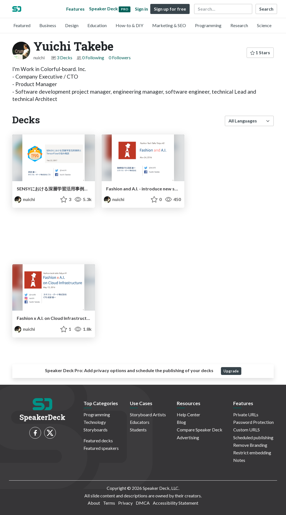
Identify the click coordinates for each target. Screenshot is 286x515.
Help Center (188, 414)
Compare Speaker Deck (199, 429)
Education (97, 25)
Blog (181, 422)
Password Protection (253, 422)
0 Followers (120, 57)
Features (75, 8)
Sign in (141, 8)
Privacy (125, 502)
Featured (21, 25)
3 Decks (64, 57)
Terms (109, 502)
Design (71, 25)
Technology (95, 422)
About (94, 502)
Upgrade (231, 371)
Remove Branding (250, 445)
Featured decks (98, 440)
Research (239, 25)
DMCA (143, 502)
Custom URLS (246, 429)
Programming (208, 25)
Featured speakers (101, 448)
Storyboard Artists (148, 414)
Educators (139, 422)
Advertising (188, 437)
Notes (239, 460)
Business (47, 25)
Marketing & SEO (169, 25)
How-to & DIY (129, 25)
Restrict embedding (252, 452)
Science (264, 25)
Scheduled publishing (253, 437)
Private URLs (245, 414)
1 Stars (260, 52)
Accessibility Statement (175, 502)
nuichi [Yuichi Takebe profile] (25, 199)
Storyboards (96, 429)
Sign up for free (170, 8)
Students (138, 429)
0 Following (93, 57)
